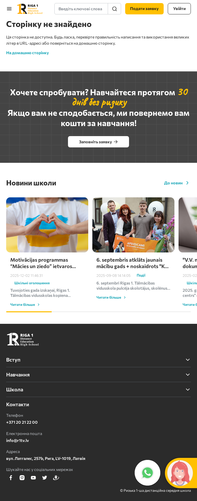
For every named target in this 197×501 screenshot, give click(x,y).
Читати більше (25, 323)
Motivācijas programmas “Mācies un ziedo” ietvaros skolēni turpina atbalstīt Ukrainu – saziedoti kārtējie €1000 (42, 281)
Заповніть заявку (98, 141)
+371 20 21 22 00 (22, 422)
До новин (177, 182)
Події (141, 294)
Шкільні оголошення (32, 301)
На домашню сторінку (27, 52)
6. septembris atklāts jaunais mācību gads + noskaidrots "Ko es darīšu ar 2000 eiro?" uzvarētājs (132, 281)
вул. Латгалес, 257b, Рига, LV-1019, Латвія (45, 458)
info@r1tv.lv (17, 440)
